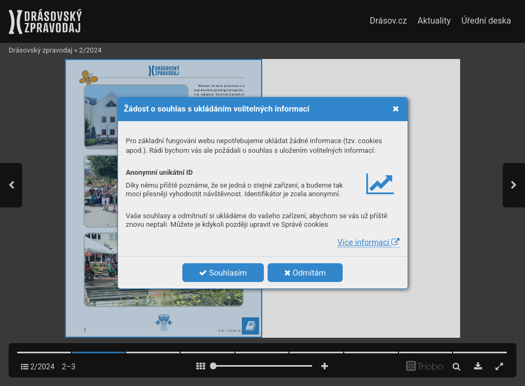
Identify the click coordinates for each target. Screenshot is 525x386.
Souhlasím (223, 273)
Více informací (368, 242)
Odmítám (305, 273)
